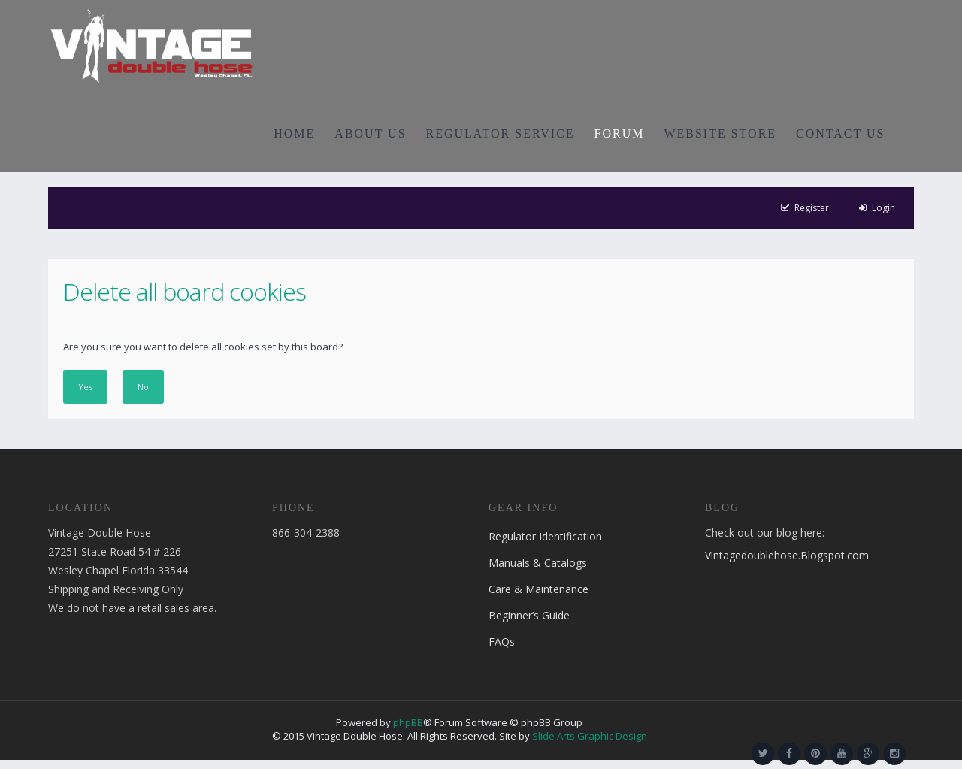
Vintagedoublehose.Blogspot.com (787, 555)
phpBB (408, 722)
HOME (294, 133)
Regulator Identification (545, 536)
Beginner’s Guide (529, 615)
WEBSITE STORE (720, 133)
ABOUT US (370, 133)
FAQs (502, 641)
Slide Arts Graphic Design (589, 736)
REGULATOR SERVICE (500, 133)
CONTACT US (840, 133)
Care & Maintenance (538, 589)
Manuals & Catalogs (538, 563)
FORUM (619, 133)
